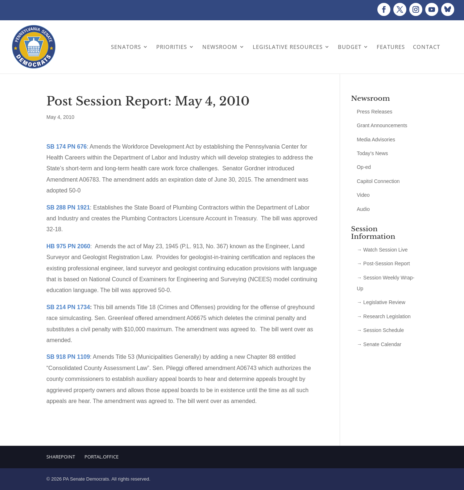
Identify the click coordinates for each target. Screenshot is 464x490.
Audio (363, 209)
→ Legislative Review (381, 302)
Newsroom (219, 46)
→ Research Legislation (384, 316)
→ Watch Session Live (382, 250)
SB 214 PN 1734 (68, 307)
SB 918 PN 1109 (68, 357)
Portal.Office (101, 456)
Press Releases (374, 112)
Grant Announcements (382, 125)
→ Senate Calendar (379, 344)
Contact (426, 46)
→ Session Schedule (380, 330)
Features (391, 46)
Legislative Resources (288, 46)
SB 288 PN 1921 (68, 207)
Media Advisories (376, 139)
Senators (126, 46)
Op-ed (364, 167)
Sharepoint (60, 456)
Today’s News (372, 153)
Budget (349, 46)
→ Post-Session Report (383, 263)
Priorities (171, 46)
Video (363, 195)
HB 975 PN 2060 (68, 246)
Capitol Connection (378, 181)
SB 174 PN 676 (66, 147)
